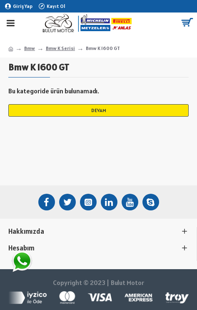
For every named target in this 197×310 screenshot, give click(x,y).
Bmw (29, 48)
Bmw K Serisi (60, 48)
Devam (98, 110)
